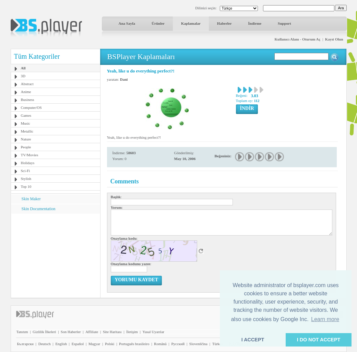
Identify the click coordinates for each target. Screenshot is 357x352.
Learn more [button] (325, 319)
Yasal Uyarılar (153, 332)
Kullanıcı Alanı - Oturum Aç (298, 39)
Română (160, 344)
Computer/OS (31, 107)
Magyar (94, 344)
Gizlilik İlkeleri (44, 332)
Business (27, 100)
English (61, 344)
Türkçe (217, 344)
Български (25, 344)
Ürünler (158, 23)
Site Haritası (112, 332)
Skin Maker (31, 198)
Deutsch (44, 344)
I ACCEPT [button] (252, 339)
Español (78, 344)
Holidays (28, 163)
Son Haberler (71, 332)
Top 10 (26, 186)
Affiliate (91, 332)
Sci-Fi (25, 171)
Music (26, 123)
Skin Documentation (39, 208)
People (26, 147)
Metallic (27, 131)
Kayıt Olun (334, 39)
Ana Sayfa (127, 23)
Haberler (224, 23)
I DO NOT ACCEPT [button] (319, 339)
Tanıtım (22, 332)
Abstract (27, 84)
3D (23, 76)
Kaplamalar (191, 23)
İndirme (255, 23)
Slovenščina (198, 344)
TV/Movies (29, 155)
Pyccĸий (178, 344)
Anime (26, 92)
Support (284, 23)
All (23, 68)
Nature (26, 139)
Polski (110, 344)
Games (26, 115)
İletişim (132, 332)
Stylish (26, 179)
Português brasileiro (134, 344)
